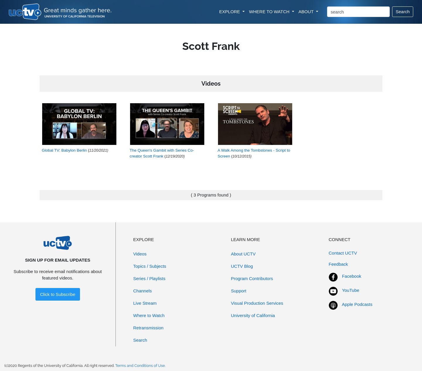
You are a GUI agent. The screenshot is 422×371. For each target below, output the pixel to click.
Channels (142, 290)
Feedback (338, 264)
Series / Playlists (149, 278)
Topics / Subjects (149, 266)
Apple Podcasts (357, 304)
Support (238, 290)
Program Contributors (252, 278)
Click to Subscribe (57, 294)
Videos (140, 253)
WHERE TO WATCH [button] (270, 11)
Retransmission (148, 327)
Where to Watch (149, 315)
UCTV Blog (242, 266)
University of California (253, 315)
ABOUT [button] (307, 11)
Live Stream (145, 303)
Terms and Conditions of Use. (140, 365)
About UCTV (243, 253)
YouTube (350, 290)
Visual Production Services (257, 303)
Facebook (351, 276)
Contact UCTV (343, 252)
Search (403, 11)
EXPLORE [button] (230, 11)
